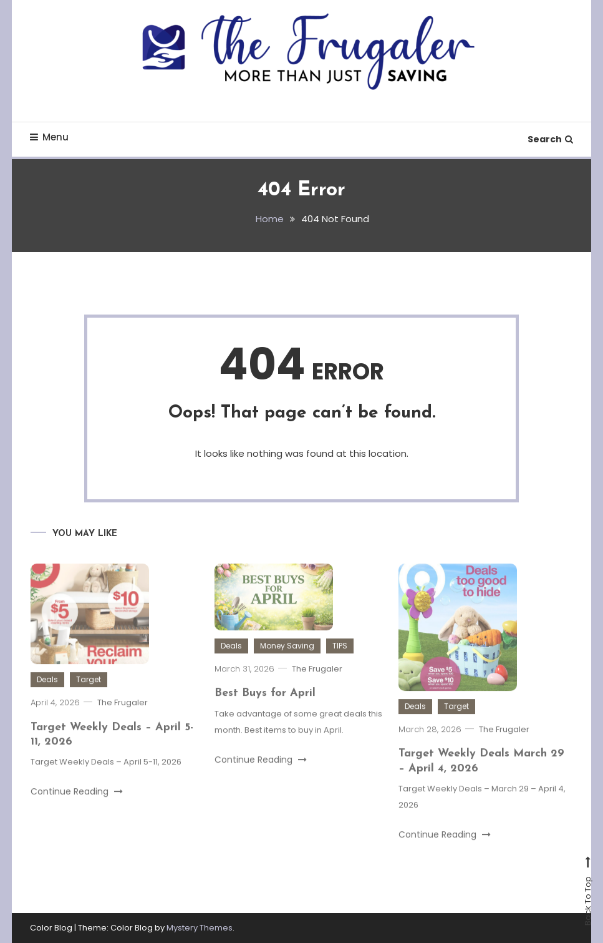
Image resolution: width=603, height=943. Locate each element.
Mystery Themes (199, 928)
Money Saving (287, 663)
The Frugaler (122, 720)
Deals (47, 696)
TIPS (339, 663)
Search (550, 139)
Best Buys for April (265, 710)
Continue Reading (77, 809)
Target (88, 696)
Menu (49, 137)
